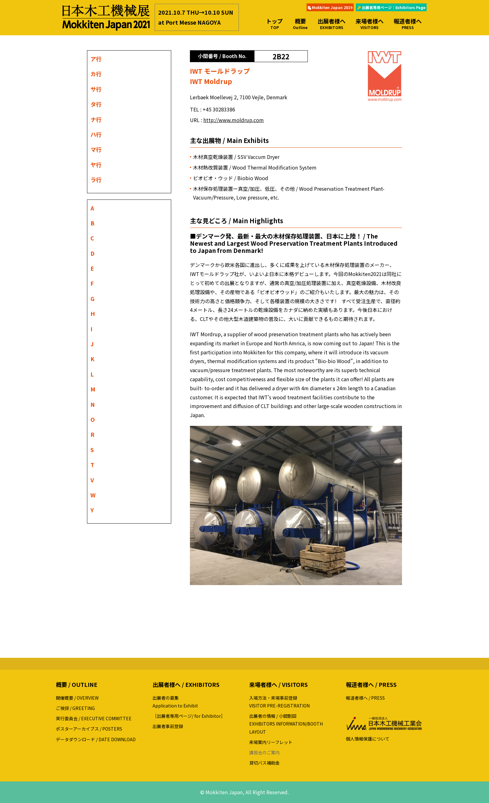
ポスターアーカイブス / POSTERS (89, 729)
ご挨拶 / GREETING (75, 708)
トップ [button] (274, 23)
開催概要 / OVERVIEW (77, 698)
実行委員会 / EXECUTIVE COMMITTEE (94, 718)
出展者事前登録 (168, 726)
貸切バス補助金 (264, 763)
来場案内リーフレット (271, 742)
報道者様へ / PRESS (365, 698)
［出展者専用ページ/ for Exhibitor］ (189, 716)
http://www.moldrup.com (233, 120)
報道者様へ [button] (408, 23)
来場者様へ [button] (370, 23)
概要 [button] (300, 23)
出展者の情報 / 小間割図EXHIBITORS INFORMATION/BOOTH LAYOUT (286, 724)
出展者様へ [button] (331, 23)
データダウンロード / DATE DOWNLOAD (96, 739)
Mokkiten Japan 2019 (330, 7)
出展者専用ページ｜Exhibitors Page (391, 7)
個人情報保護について (368, 739)
